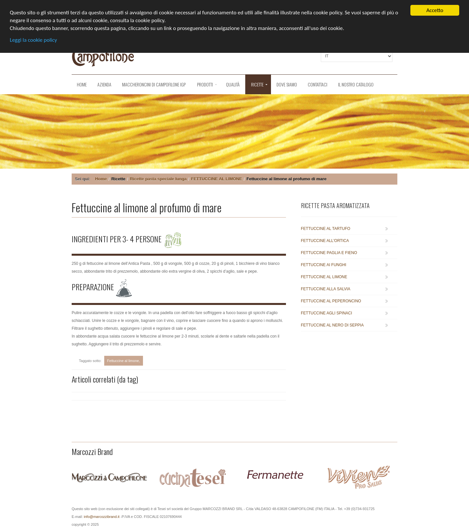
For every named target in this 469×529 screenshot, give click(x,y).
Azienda (104, 84)
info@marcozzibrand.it (102, 517)
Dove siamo (287, 84)
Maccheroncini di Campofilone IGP (154, 84)
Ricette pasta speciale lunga (158, 178)
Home (82, 84)
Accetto (434, 10)
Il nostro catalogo (356, 84)
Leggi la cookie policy (33, 40)
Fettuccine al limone (123, 361)
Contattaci (317, 84)
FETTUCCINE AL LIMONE (216, 178)
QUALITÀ (233, 84)
